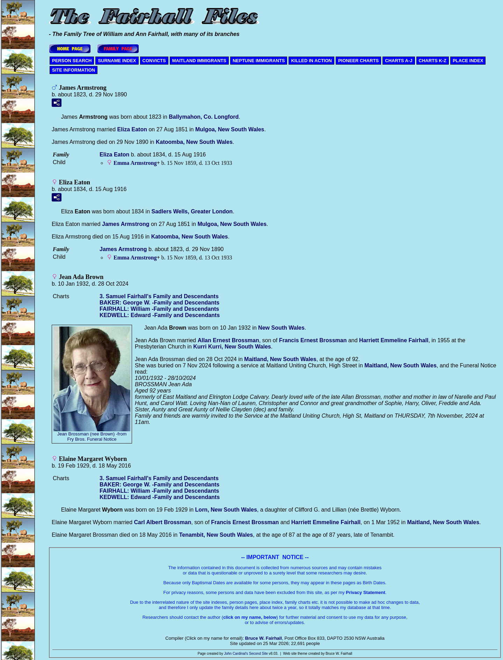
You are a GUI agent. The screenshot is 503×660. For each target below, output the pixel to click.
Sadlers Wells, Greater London (192, 211)
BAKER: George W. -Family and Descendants (159, 303)
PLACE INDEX (468, 60)
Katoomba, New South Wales (194, 142)
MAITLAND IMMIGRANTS (199, 60)
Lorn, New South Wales (226, 510)
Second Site (258, 653)
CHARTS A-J (398, 60)
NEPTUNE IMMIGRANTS (259, 60)
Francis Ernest (313, 340)
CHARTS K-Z (432, 60)
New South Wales (281, 328)
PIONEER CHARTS (358, 60)
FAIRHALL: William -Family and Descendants (159, 309)
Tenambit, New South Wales (216, 535)
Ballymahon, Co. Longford (204, 117)
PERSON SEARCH (72, 60)
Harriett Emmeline (393, 340)
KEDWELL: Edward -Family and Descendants (160, 315)
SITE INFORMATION (73, 70)
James (125, 224)
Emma (135, 163)
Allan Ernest (228, 340)
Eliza (132, 129)
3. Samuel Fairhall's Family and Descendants (159, 296)
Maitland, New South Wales (280, 359)
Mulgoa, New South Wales (229, 129)
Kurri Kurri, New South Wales (232, 347)
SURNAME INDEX (117, 60)
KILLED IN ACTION (311, 60)
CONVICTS (154, 60)
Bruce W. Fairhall (263, 638)
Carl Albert (162, 522)
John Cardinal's (236, 653)
